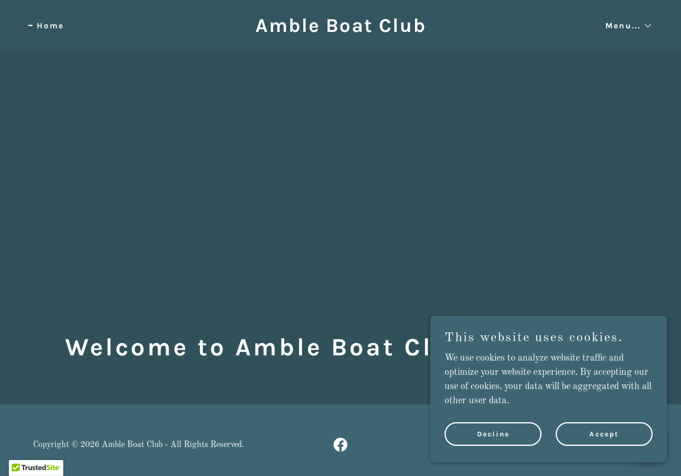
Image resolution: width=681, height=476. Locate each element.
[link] (340, 29)
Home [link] (50, 26)
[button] (625, 26)
